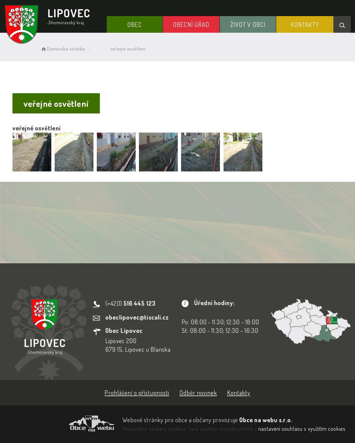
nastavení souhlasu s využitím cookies (302, 428)
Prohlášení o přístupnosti (137, 392)
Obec (134, 24)
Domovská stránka (62, 49)
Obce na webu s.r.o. (265, 420)
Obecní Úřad (191, 24)
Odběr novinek (198, 392)
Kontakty (305, 24)
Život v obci (247, 24)
